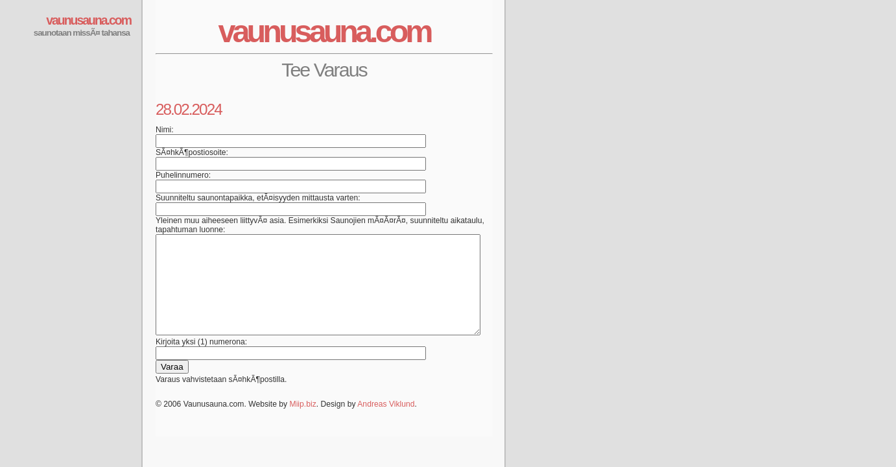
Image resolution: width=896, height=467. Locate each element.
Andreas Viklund (385, 423)
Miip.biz (303, 423)
